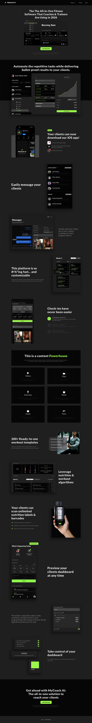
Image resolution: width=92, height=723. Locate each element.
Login (86, 2)
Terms (42, 719)
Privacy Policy (48, 719)
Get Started (46, 48)
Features (72, 2)
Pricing (80, 2)
